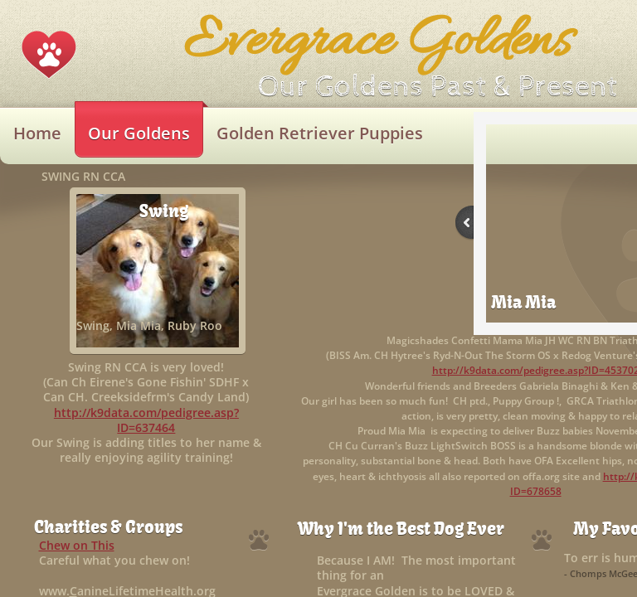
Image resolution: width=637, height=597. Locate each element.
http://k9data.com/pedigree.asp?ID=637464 (146, 420)
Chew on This (76, 545)
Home (37, 133)
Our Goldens (139, 133)
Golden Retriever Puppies (319, 133)
